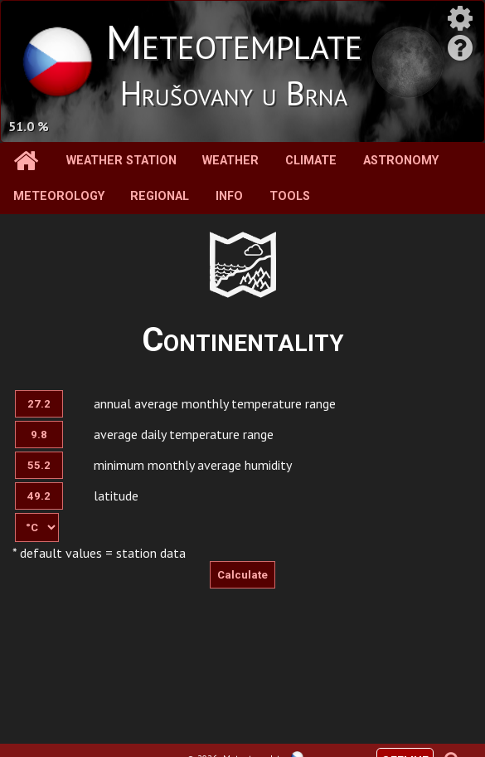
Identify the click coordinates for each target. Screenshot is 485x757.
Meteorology (58, 196)
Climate (311, 161)
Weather (230, 161)
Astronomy (401, 161)
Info (229, 196)
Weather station (121, 161)
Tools (289, 196)
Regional (159, 196)
